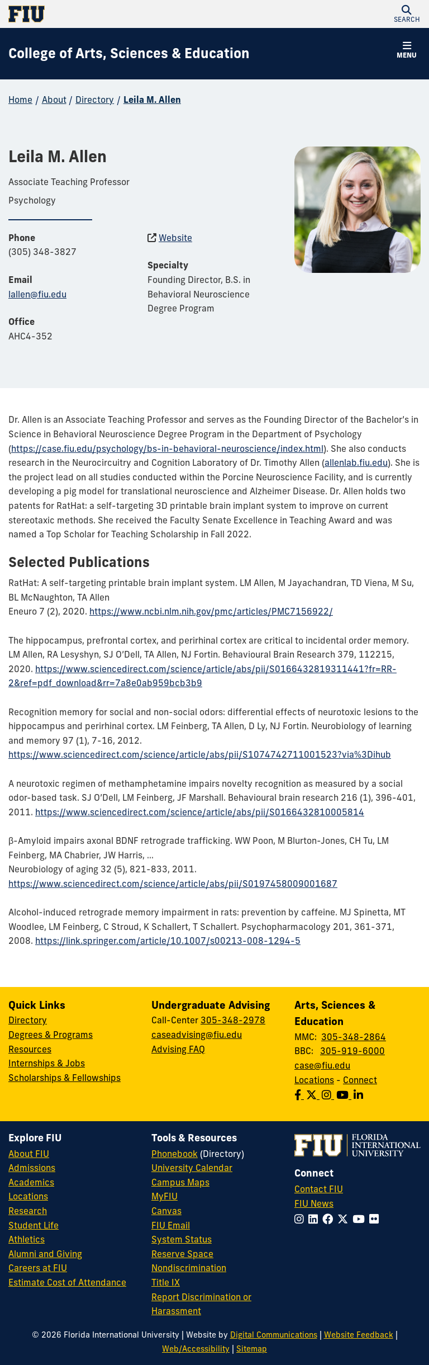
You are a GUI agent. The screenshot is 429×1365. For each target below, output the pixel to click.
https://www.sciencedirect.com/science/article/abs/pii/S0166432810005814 (199, 812)
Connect (360, 1079)
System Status (181, 1239)
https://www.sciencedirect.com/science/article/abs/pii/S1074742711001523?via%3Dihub (199, 754)
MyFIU (164, 1196)
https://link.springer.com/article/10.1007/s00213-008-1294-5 (168, 940)
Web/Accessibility (196, 1349)
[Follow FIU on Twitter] (344, 1219)
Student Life (33, 1225)
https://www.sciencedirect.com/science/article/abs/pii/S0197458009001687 (172, 883)
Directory (94, 99)
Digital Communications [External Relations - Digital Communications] (273, 1335)
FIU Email (170, 1225)
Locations (314, 1079)
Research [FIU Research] (27, 1210)
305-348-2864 (353, 1036)
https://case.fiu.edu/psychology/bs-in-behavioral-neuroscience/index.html (167, 448)
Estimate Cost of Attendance (67, 1282)
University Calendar (191, 1167)
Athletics (26, 1239)
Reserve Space (182, 1253)
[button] (407, 14)
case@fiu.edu (322, 1065)
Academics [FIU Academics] (31, 1182)
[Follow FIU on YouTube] (360, 1219)
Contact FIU (318, 1188)
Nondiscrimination (188, 1267)
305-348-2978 (233, 1020)
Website (175, 237)
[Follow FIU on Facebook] (329, 1219)
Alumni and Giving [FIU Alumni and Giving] (45, 1253)
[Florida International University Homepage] (111, 14)
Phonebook (174, 1153)
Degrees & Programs (50, 1034)
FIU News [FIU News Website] (313, 1203)
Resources (29, 1049)
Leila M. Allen (152, 99)
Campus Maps (180, 1182)
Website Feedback (358, 1335)
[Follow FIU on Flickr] (376, 1219)
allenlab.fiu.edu (356, 462)
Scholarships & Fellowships (64, 1077)
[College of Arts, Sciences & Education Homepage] (129, 53)
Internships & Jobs (46, 1063)
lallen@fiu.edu (37, 294)
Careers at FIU (37, 1267)
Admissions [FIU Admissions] (31, 1167)
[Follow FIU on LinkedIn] (315, 1219)
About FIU (28, 1153)
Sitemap (251, 1349)
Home (20, 99)
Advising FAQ (178, 1049)
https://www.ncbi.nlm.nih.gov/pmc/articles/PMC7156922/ (211, 611)
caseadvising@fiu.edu (196, 1034)
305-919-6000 (352, 1050)
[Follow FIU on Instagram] (301, 1219)
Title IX (165, 1282)
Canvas (166, 1210)
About (54, 99)
